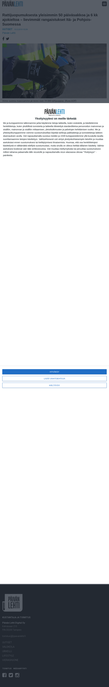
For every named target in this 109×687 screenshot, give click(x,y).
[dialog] (54, 343)
